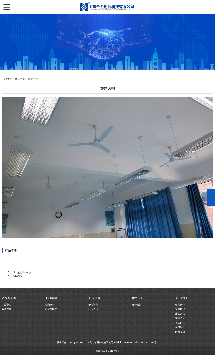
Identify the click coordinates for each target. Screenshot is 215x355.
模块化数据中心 (22, 272)
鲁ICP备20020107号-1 (147, 342)
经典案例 (20, 79)
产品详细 (11, 250)
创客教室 (18, 276)
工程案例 (7, 79)
